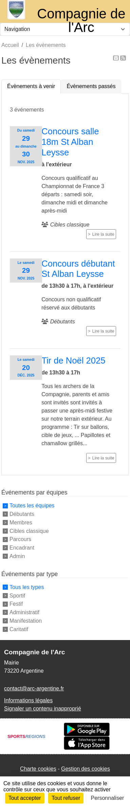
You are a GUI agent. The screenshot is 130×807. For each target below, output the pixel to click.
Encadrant (22, 548)
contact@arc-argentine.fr (34, 688)
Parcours (20, 539)
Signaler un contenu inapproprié (42, 708)
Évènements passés (91, 86)
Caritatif (19, 629)
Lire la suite (103, 234)
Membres (21, 522)
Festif (16, 604)
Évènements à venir (31, 86)
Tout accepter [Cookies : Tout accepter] (24, 798)
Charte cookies (38, 769)
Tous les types (27, 587)
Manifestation (26, 621)
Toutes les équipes (32, 505)
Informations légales (28, 700)
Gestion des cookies (85, 769)
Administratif (24, 612)
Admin (17, 556)
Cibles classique (29, 531)
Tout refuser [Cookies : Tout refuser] (66, 798)
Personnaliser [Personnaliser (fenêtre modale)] (107, 798)
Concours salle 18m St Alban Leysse (70, 142)
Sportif (17, 595)
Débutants (22, 514)
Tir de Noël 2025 (73, 360)
